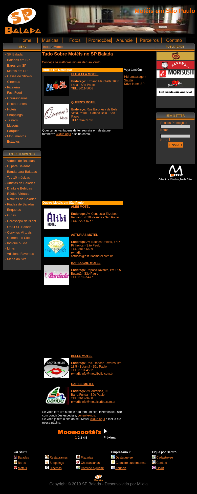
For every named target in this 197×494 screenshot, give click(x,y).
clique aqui (97, 419)
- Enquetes (13, 210)
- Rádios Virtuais (17, 194)
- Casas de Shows (18, 76)
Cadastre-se (164, 457)
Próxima (110, 437)
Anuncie (120, 468)
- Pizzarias (12, 87)
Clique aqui (63, 134)
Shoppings (57, 463)
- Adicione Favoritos (19, 254)
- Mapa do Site (16, 259)
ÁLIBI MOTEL (81, 206)
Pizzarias (87, 457)
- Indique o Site (16, 243)
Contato (161, 463)
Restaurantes (59, 457)
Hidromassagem (135, 77)
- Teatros (11, 120)
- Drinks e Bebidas (18, 188)
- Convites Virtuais (18, 232)
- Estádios (12, 141)
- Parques (12, 131)
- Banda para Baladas (21, 172)
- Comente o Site (17, 238)
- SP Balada (14, 54)
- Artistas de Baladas (20, 183)
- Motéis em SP (16, 71)
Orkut (160, 468)
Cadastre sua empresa (131, 463)
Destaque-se (124, 457)
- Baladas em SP (17, 60)
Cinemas (55, 468)
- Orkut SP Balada (18, 227)
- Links (10, 248)
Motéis (22, 468)
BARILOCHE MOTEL (86, 263)
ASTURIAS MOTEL (84, 235)
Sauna (128, 80)
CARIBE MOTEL (82, 384)
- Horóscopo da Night (20, 221)
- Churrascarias (16, 98)
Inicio (46, 47)
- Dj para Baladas (17, 166)
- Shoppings (14, 115)
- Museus (11, 125)
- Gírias (10, 215)
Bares (22, 463)
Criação (163, 179)
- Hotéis (10, 109)
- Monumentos (15, 136)
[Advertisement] (22, 346)
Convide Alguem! (92, 468)
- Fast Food (13, 92)
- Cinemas (12, 82)
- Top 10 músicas (17, 177)
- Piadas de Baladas (19, 204)
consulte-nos (86, 415)
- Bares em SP (16, 65)
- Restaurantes (16, 104)
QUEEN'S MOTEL (83, 102)
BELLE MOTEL (82, 356)
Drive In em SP (134, 84)
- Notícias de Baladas (20, 199)
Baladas (23, 457)
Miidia (142, 484)
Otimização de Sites (181, 179)
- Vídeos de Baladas (20, 161)
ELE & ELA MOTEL (85, 74)
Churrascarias (90, 463)
